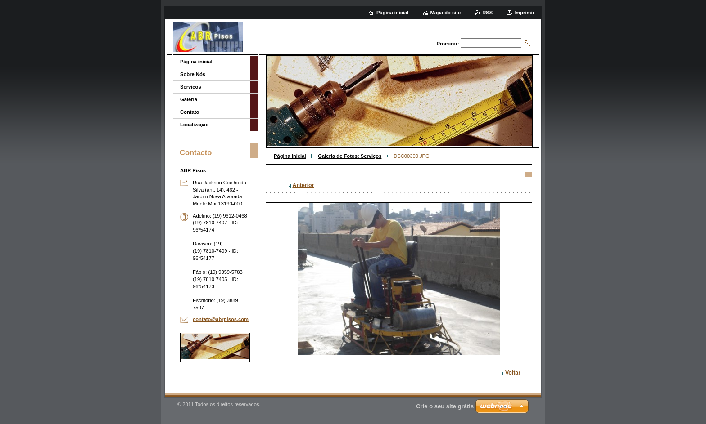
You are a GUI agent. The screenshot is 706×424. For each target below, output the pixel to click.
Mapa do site (445, 12)
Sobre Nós (192, 74)
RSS (487, 12)
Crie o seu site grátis (445, 406)
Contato (189, 112)
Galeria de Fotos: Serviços (349, 156)
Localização (194, 124)
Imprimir (524, 12)
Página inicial (290, 156)
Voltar (512, 373)
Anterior (303, 185)
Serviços (190, 86)
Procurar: (447, 43)
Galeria (188, 99)
